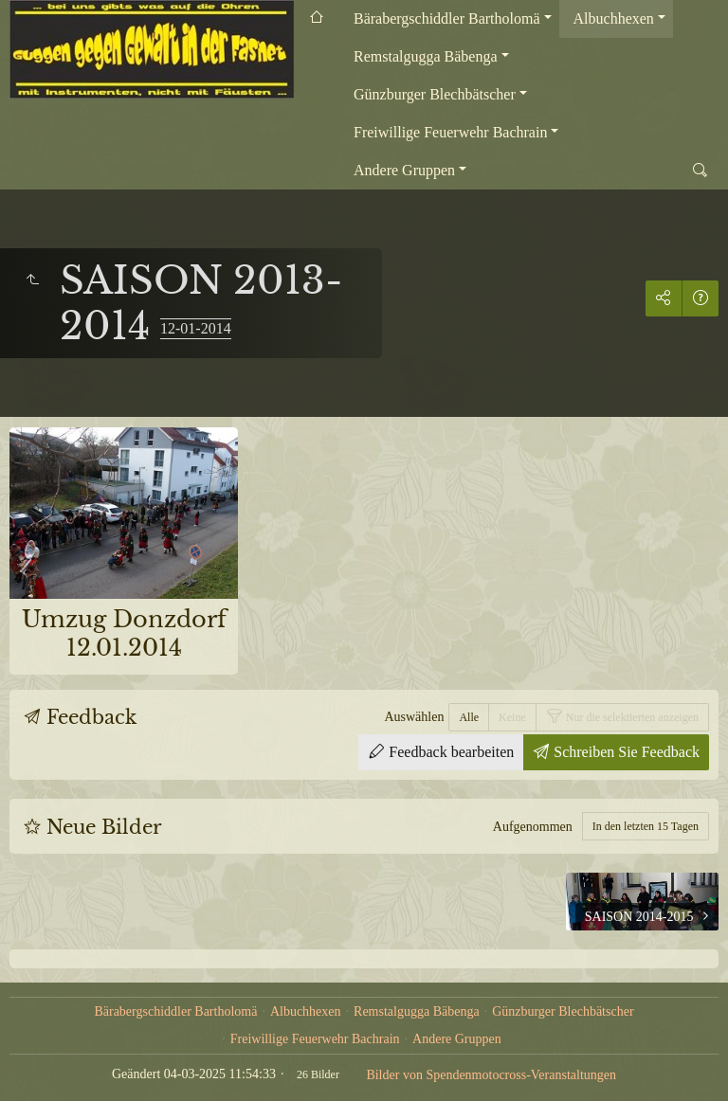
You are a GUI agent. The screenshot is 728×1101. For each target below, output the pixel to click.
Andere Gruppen (404, 170)
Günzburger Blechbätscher (435, 94)
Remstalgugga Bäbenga (426, 56)
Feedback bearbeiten (449, 752)
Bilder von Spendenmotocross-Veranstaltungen (491, 1075)
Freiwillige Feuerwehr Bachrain (450, 132)
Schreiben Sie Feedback (625, 752)
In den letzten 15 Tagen (645, 826)
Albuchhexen (613, 18)
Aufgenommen (533, 827)
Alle (469, 717)
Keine (512, 717)
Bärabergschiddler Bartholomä (447, 18)
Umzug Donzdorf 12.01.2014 (124, 633)
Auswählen (414, 717)
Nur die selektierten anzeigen (631, 717)
